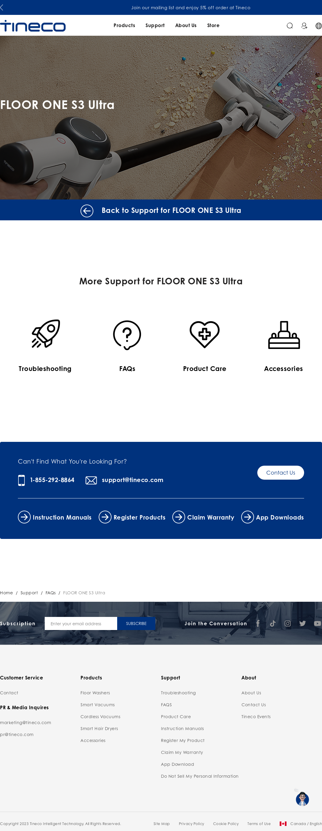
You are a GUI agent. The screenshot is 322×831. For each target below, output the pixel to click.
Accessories (93, 740)
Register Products (140, 517)
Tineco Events (256, 716)
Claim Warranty (210, 517)
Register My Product (183, 740)
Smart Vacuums (97, 704)
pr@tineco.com (17, 734)
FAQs (51, 592)
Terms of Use (259, 823)
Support (155, 25)
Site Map (162, 823)
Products (124, 25)
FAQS (166, 704)
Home (6, 592)
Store (213, 25)
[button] (1, 6)
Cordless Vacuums (100, 716)
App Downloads (280, 517)
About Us (186, 25)
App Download (177, 764)
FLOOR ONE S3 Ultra (84, 592)
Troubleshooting (178, 693)
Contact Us (280, 472)
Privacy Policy (191, 823)
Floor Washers (95, 693)
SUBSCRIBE (136, 623)
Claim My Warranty (182, 752)
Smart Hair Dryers (99, 728)
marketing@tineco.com (25, 722)
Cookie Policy (226, 823)
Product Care (176, 716)
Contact (9, 693)
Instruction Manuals (62, 517)
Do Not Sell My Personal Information (200, 776)
